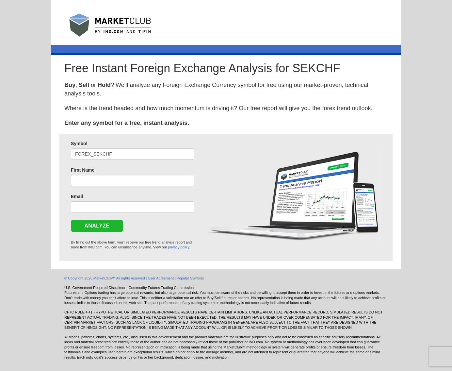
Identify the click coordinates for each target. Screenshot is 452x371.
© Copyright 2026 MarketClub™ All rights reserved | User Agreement (119, 278)
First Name (82, 170)
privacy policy (178, 247)
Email (77, 196)
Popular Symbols (190, 278)
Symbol (79, 143)
